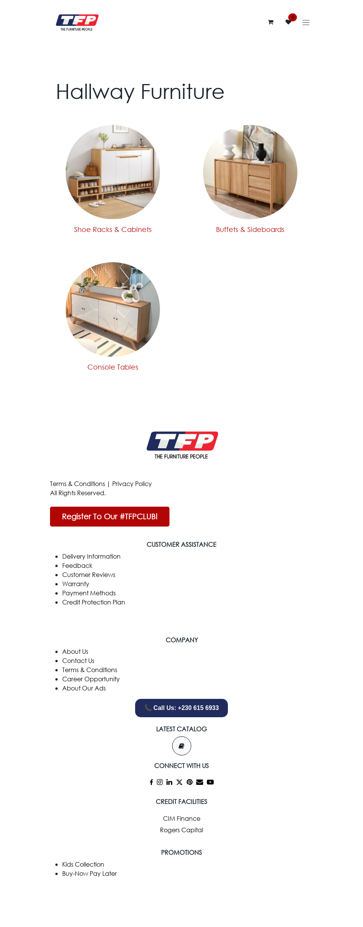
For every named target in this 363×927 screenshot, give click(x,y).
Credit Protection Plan (93, 602)
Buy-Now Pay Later (89, 873)
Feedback (77, 565)
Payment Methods (89, 593)
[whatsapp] (181, 900)
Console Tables (112, 367)
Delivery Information (91, 556)
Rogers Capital (181, 830)
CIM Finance (181, 818)
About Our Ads (84, 688)
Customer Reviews (88, 574)
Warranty (75, 584)
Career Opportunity (91, 679)
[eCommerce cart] (270, 22)
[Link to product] (113, 172)
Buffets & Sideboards (250, 229)
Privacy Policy (132, 484)
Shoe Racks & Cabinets (113, 229)
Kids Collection (83, 864)
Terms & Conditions (77, 484)
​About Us (75, 651)
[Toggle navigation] (305, 22)
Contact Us (78, 660)
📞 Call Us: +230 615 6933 (181, 708)
